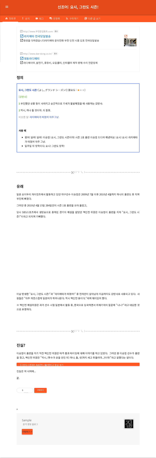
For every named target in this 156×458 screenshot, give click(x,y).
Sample (27, 420)
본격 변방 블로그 (30, 424)
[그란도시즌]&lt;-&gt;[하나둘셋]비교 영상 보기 (42, 365)
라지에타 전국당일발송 (37, 36)
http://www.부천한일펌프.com (38, 31)
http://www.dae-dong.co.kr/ (37, 53)
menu (7, 7)
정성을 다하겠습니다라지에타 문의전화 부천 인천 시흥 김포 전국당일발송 (61, 40)
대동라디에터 (31, 58)
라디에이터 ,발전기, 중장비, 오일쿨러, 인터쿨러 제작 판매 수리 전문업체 (60, 63)
